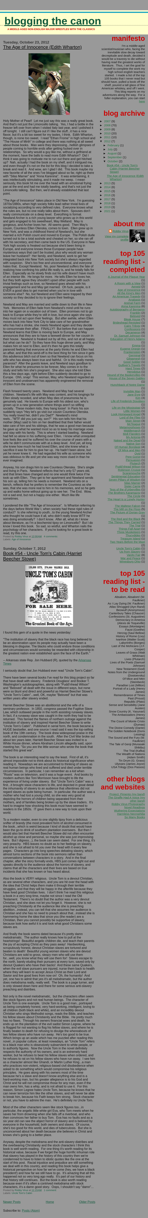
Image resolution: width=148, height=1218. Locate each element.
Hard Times (133, 368)
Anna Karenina (130, 306)
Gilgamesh (134, 358)
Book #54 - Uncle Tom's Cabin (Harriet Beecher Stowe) (123, 168)
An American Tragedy (126, 296)
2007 (107, 121)
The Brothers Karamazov (124, 492)
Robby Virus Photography (128, 804)
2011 (107, 137)
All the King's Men (128, 293)
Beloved (135, 316)
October (113, 161)
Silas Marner (132, 483)
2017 (107, 199)
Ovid (137, 453)
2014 (107, 187)
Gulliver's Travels (129, 365)
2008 (107, 125)
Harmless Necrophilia (131, 813)
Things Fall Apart (129, 528)
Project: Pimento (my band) (127, 794)
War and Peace (130, 558)
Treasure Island (130, 538)
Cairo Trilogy (132, 325)
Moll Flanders (131, 433)
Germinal (135, 355)
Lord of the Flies (129, 417)
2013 (107, 183)
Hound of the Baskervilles (123, 375)
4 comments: (51, 536)
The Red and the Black (126, 519)
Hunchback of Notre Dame (127, 384)
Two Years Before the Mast (127, 541)
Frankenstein (132, 352)
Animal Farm (132, 303)
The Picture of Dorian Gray (127, 512)
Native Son (133, 443)
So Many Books (134, 817)
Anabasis (134, 299)
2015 (107, 191)
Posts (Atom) (31, 1210)
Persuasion (133, 460)
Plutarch (135, 463)
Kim (137, 397)
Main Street (133, 420)
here (142, 101)
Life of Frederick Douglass (128, 401)
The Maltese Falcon (127, 505)
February (114, 145)
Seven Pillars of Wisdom (125, 479)
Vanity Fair (133, 555)
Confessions (132, 329)
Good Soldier (132, 361)
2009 (107, 129)
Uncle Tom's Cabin (22, 1193)
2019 (107, 207)
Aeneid (135, 286)
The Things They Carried (124, 522)
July (111, 149)
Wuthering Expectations (129, 810)
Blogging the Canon (52, 21)
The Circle (133, 496)
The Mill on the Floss (127, 509)
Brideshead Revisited (127, 322)
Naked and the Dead (127, 440)
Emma (136, 345)
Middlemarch (132, 430)
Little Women (132, 411)
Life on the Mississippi (126, 407)
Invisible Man (132, 391)
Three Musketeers (128, 532)
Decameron (133, 332)
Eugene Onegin (130, 348)
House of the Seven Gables (127, 378)
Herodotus (133, 371)
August (113, 153)
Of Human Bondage (127, 447)
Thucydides (133, 535)
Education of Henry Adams (127, 339)
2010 (107, 133)
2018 (107, 203)
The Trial (134, 525)
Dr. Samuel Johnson (127, 335)
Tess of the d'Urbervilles (124, 489)
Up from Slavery (129, 551)
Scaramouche (131, 473)
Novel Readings (134, 807)
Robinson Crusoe (129, 469)
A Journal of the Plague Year (126, 276)
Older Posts (87, 1202)
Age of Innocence (21, 539)
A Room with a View (127, 283)
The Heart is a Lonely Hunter (126, 499)
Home (50, 1202)
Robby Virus (121, 231)
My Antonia (133, 437)
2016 (107, 195)
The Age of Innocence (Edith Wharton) (42, 47)
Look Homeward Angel (125, 414)
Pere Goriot (133, 456)
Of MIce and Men (129, 450)
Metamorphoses (129, 427)
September (115, 157)
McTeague (133, 424)
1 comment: (50, 1190)
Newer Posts (12, 1202)
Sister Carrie (132, 486)
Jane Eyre (133, 394)
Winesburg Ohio (129, 561)
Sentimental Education (125, 476)
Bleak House (132, 319)
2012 (107, 141)
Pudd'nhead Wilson (127, 466)
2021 (107, 211)
